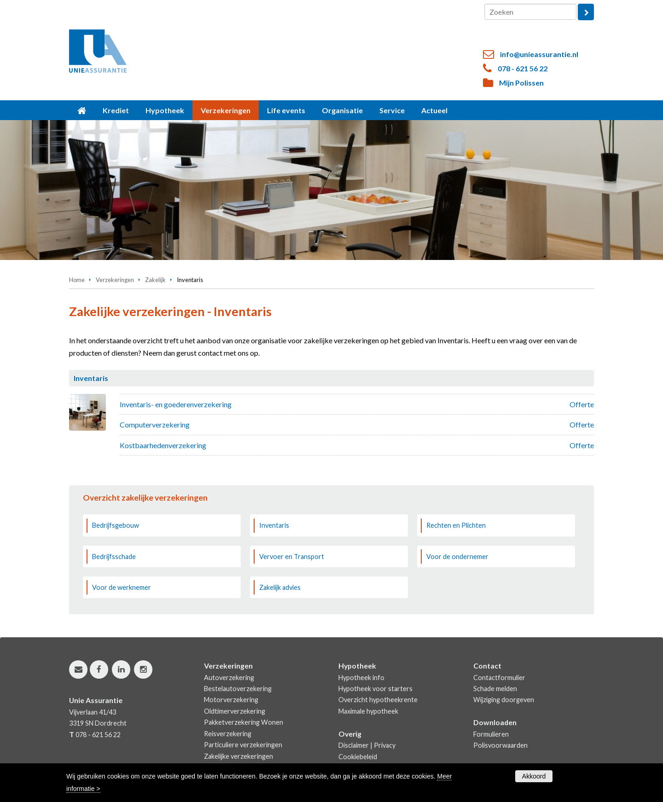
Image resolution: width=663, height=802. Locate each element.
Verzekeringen (115, 279)
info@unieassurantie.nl (539, 54)
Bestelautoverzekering (238, 688)
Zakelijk (155, 279)
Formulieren (491, 734)
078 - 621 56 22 (522, 68)
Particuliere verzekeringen (243, 745)
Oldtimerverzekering (234, 711)
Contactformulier (499, 677)
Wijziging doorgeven (503, 700)
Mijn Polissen (521, 82)
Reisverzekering (227, 734)
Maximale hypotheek (368, 711)
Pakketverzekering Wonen (243, 722)
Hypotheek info (361, 677)
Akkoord (534, 776)
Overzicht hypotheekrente (378, 700)
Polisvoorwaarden (500, 745)
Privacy (384, 745)
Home (77, 279)
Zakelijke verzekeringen (238, 756)
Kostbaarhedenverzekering (163, 445)
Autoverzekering (229, 677)
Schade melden (495, 688)
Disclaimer (353, 745)
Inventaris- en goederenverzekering (176, 404)
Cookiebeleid (357, 757)
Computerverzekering (155, 424)
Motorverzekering (231, 700)
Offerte (582, 404)
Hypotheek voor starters (375, 688)
